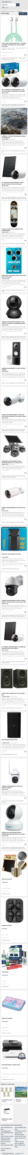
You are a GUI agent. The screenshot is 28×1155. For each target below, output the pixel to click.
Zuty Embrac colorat (20, 1131)
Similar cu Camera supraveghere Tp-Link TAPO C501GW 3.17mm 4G (12, 801)
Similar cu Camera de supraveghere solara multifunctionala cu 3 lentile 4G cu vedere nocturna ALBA (14, 476)
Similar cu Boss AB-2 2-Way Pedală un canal (10, 568)
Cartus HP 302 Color (20, 1136)
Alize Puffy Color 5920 (7, 1145)
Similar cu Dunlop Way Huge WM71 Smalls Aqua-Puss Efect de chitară (14, 291)
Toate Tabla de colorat (6, 893)
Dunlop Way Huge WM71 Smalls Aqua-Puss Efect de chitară (14, 276)
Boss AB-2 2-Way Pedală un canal (11, 554)
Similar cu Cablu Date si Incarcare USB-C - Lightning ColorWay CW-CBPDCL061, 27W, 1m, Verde (14, 59)
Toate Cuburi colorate (6, 940)
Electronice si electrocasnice (8, 11)
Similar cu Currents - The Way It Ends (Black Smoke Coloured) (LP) (14, 151)
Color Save (5, 972)
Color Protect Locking (7, 1136)
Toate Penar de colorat (6, 1033)
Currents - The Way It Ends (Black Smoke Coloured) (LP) (14, 137)
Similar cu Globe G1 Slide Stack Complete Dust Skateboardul (13, 243)
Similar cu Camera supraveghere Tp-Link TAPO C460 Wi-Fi (13, 522)
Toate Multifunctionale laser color (8, 1079)
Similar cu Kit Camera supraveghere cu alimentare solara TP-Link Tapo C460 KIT (13, 662)
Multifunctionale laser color (11, 1064)
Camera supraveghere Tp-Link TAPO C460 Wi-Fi (13, 508)
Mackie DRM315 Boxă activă (9, 739)
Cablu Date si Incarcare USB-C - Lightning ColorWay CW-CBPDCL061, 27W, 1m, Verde (14, 44)
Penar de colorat (7, 1018)
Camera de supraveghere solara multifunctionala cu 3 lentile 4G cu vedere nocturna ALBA (12, 463)
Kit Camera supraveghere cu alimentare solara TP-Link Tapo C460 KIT (14, 647)
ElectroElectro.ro (7, 2)
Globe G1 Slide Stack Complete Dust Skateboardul (12, 229)
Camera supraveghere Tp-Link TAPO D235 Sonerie (13, 369)
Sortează (22, 13)
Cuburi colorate (7, 925)
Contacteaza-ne (20, 1153)
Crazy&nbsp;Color (6, 1131)
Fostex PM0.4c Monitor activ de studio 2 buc (13, 694)
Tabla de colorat (7, 879)
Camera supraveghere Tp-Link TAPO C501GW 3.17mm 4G (12, 787)
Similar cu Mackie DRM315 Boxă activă (9, 754)
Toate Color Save (5, 986)
